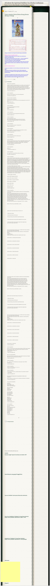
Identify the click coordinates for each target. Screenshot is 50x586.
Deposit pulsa (9, 398)
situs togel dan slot (9, 393)
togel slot (8, 412)
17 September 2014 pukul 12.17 (11, 149)
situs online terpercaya (10, 405)
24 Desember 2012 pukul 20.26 (11, 95)
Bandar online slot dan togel (11, 385)
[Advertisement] (10, 572)
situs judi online (9, 389)
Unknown (8, 156)
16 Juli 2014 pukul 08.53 (10, 144)
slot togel (8, 411)
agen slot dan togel (9, 392)
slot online (8, 413)
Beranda (12, 450)
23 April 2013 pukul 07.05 (11, 103)
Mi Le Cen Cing (9, 354)
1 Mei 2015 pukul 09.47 (10, 344)
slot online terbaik (9, 391)
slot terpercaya (9, 410)
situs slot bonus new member (11, 407)
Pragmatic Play (9, 397)
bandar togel (9, 390)
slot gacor (8, 388)
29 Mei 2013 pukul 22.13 (10, 114)
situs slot (8, 406)
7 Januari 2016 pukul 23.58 (11, 352)
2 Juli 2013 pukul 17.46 (10, 121)
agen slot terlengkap (10, 387)
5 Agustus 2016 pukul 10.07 (11, 373)
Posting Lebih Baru (8, 450)
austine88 (8, 383)
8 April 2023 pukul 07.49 (10, 401)
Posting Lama (16, 450)
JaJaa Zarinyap (9, 381)
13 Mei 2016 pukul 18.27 (10, 358)
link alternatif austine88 (10, 384)
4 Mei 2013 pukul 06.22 (10, 109)
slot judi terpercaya (10, 409)
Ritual (16, 11)
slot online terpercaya (10, 395)
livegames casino (9, 400)
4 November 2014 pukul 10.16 (11, 154)
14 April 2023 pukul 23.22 (11, 414)
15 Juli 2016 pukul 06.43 (10, 363)
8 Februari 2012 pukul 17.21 (11, 90)
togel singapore (9, 394)
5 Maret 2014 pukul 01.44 (10, 126)
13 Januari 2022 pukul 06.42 (11, 379)
